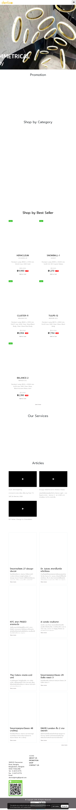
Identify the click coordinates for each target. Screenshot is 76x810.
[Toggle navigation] (74, 2)
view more (38, 404)
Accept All (64, 806)
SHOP (31, 763)
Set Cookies (56, 806)
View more (13, 582)
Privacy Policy (16, 807)
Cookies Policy (27, 807)
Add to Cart (22, 274)
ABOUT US (33, 758)
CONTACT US (34, 765)
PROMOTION (33, 760)
